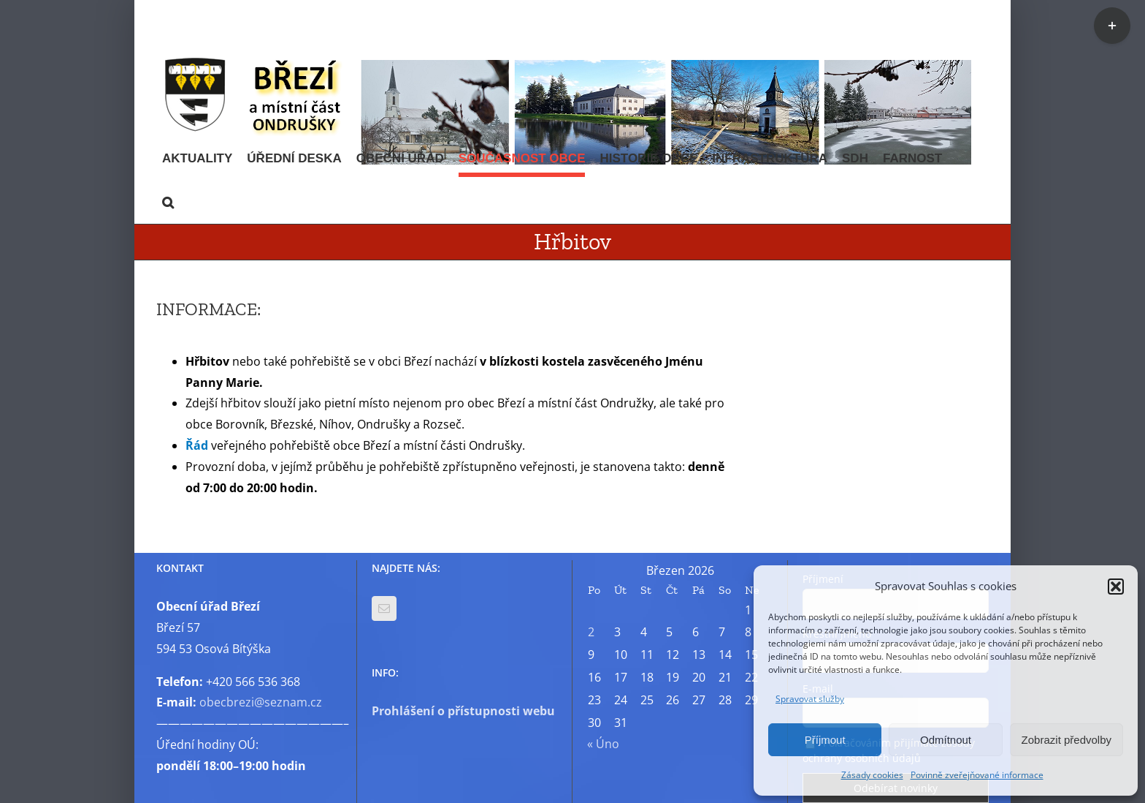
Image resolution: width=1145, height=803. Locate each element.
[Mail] (384, 608)
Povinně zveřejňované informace (977, 775)
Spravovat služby (810, 699)
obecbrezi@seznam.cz (260, 702)
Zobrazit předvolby (1066, 740)
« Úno (603, 744)
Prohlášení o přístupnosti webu (463, 711)
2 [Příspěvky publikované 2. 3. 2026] (591, 632)
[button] (1115, 586)
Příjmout (825, 740)
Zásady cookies (872, 775)
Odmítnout (945, 740)
